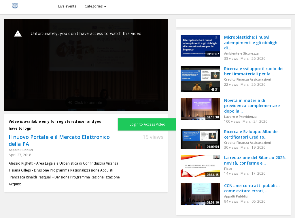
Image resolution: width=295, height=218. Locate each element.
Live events (67, 6)
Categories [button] (95, 6)
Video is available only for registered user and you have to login (55, 125)
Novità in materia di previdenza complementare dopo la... (252, 106)
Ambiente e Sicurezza (241, 53)
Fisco (228, 168)
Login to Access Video (147, 124)
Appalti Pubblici (21, 150)
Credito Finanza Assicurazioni (247, 79)
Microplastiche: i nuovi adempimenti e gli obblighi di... (251, 42)
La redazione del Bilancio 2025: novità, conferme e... (255, 160)
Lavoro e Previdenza (240, 116)
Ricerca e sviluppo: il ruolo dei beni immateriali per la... (253, 71)
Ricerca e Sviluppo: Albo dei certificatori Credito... (251, 134)
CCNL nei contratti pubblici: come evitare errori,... (252, 188)
